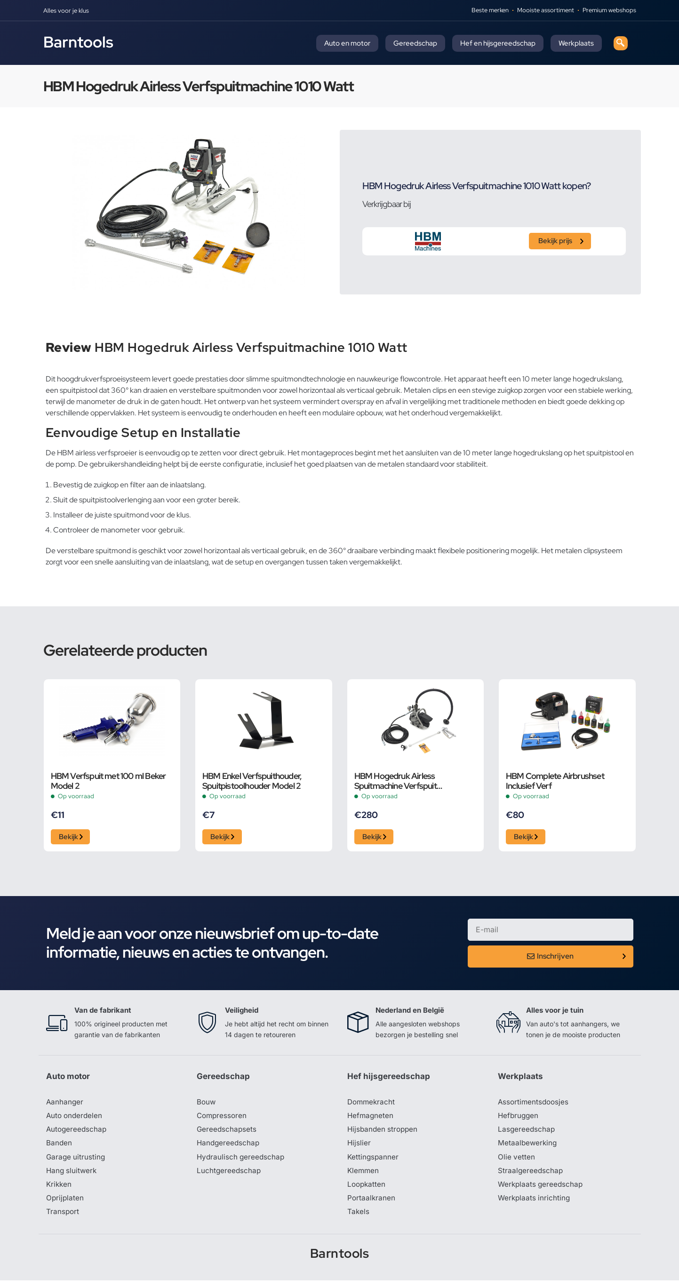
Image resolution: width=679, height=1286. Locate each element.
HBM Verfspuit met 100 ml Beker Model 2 (108, 781)
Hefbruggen (519, 1118)
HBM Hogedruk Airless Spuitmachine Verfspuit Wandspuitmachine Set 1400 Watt (414, 781)
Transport (63, 1217)
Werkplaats (576, 43)
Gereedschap (415, 43)
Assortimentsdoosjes (534, 1104)
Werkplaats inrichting (535, 1203)
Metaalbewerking (528, 1146)
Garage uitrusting (76, 1161)
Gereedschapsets (227, 1132)
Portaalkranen (371, 1203)
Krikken (59, 1189)
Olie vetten (516, 1161)
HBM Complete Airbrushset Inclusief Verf (555, 781)
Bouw (206, 1104)
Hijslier (359, 1146)
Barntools (78, 41)
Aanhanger (65, 1104)
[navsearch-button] (621, 43)
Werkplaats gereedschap (542, 1189)
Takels (358, 1217)
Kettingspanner (373, 1161)
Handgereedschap (229, 1146)
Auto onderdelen (75, 1118)
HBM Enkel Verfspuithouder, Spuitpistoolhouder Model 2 (252, 781)
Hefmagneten (371, 1118)
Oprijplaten (65, 1203)
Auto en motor (347, 43)
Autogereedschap (77, 1132)
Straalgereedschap (531, 1175)
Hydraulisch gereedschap (242, 1161)
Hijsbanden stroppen (384, 1132)
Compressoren (223, 1118)
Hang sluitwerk (72, 1175)
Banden (59, 1146)
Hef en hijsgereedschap (497, 43)
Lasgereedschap (527, 1132)
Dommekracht (372, 1104)
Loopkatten (367, 1189)
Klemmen (363, 1175)
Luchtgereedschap (229, 1175)
